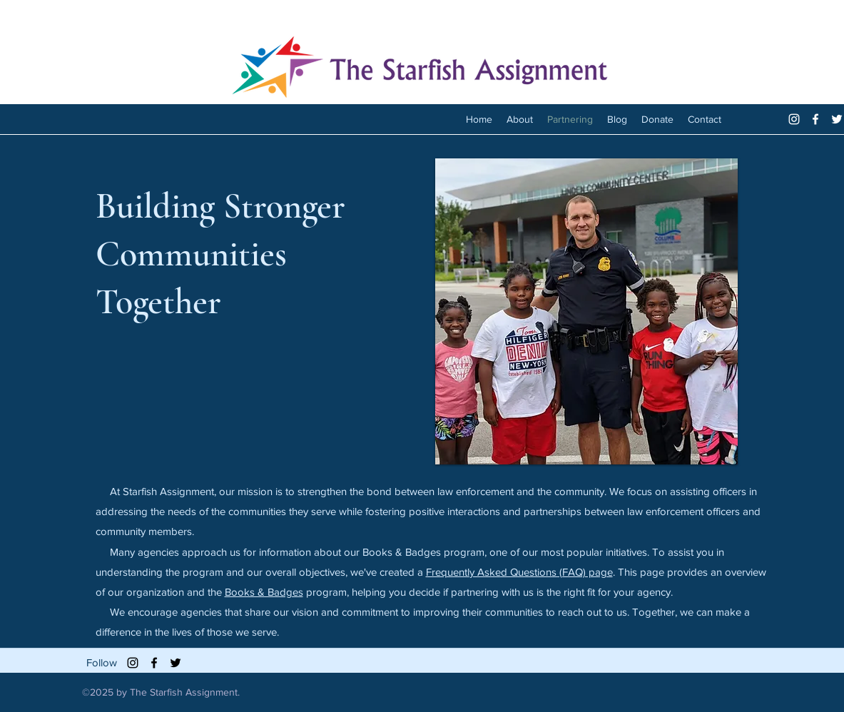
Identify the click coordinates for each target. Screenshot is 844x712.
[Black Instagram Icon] (133, 663)
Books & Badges (264, 592)
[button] (586, 311)
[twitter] (837, 119)
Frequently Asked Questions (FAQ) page (519, 572)
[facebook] (815, 119)
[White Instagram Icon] (794, 119)
